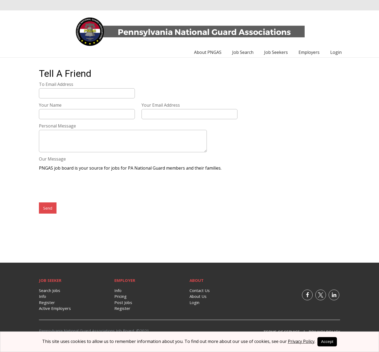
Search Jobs (49, 290)
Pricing (120, 296)
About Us (198, 296)
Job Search (242, 52)
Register (47, 302)
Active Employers (55, 308)
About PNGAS (207, 52)
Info (42, 296)
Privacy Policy (301, 341)
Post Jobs (123, 302)
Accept (327, 341)
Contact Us (200, 290)
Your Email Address (161, 105)
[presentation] (79, 187)
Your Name (50, 105)
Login (336, 52)
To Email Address (56, 84)
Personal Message (57, 126)
